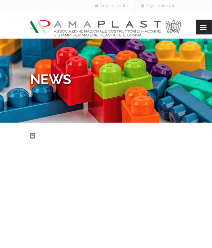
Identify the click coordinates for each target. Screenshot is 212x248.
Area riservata (111, 6)
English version (158, 6)
